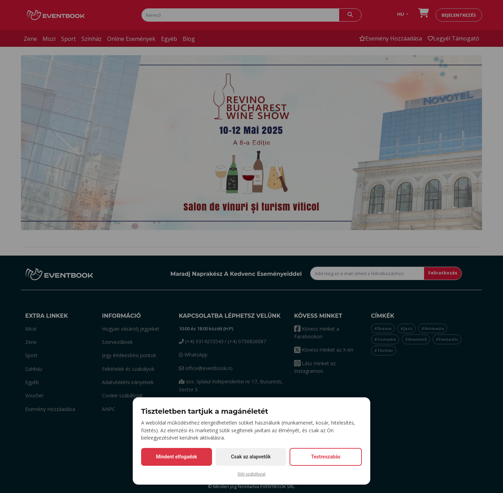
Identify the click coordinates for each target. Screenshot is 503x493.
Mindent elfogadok (176, 456)
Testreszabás (326, 456)
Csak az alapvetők (251, 456)
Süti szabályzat (252, 474)
